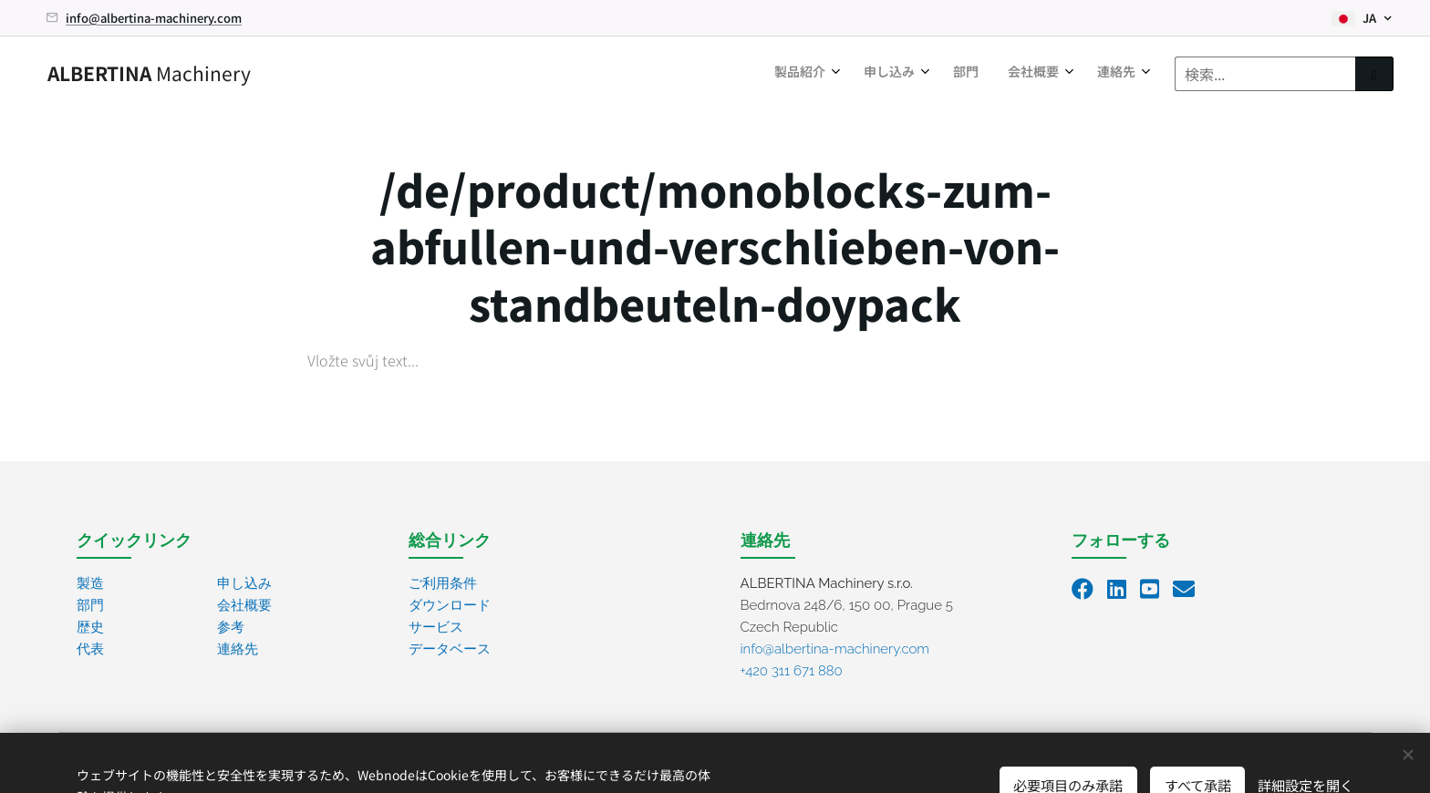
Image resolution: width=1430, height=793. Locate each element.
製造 (90, 583)
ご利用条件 (443, 583)
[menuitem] (1001, 74)
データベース (450, 649)
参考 (230, 627)
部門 (90, 605)
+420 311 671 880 (792, 671)
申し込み (244, 583)
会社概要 (244, 605)
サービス (436, 627)
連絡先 (237, 649)
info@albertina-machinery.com (154, 17)
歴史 (90, 627)
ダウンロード (450, 605)
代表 (90, 649)
